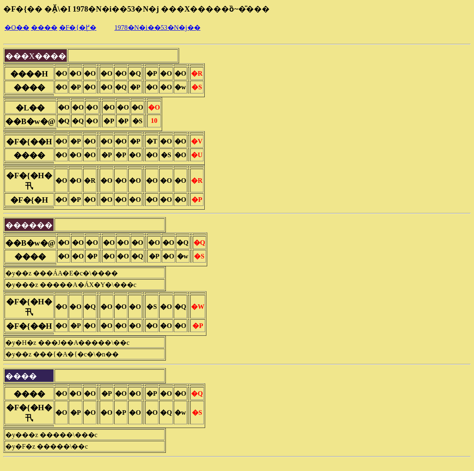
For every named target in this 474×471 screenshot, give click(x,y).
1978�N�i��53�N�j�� (158, 27)
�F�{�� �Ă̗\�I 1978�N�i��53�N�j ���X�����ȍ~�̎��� (136, 9)
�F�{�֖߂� (78, 27)
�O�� (17, 27)
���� (44, 27)
